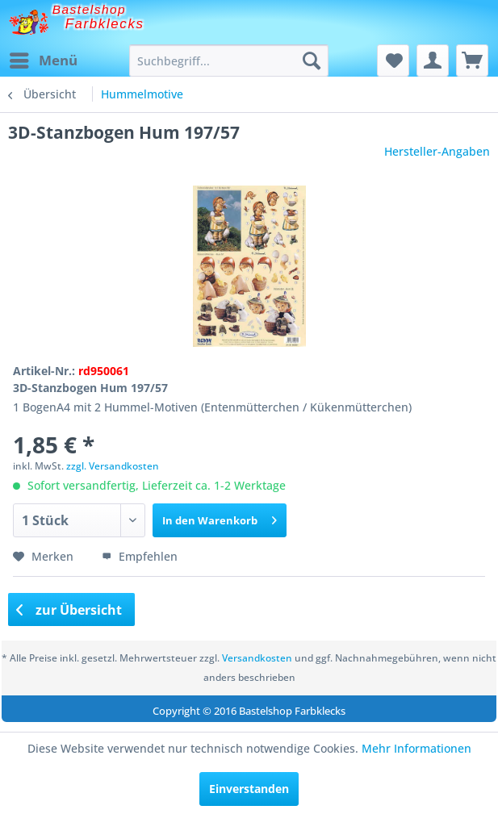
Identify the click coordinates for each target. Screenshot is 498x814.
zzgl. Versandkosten (112, 466)
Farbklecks (104, 23)
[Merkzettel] (393, 60)
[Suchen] (312, 60)
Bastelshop (89, 9)
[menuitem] (43, 60)
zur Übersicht (69, 610)
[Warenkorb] (472, 60)
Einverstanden (249, 788)
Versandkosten (257, 658)
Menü (43, 58)
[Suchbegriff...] (229, 60)
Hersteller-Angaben (437, 151)
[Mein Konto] (432, 60)
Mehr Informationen (416, 748)
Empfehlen (140, 556)
